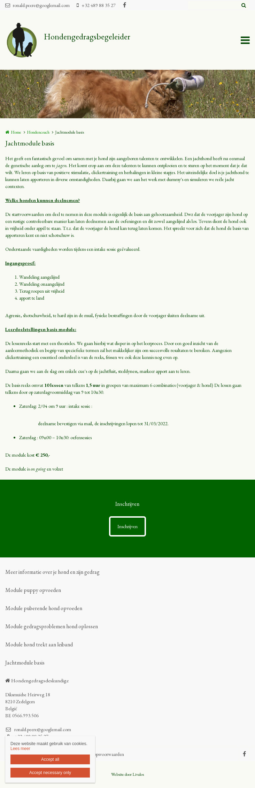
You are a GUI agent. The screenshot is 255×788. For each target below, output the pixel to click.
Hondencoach (38, 132)
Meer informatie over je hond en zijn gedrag (52, 572)
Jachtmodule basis (25, 662)
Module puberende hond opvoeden (43, 608)
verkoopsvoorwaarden (104, 754)
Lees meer (20, 748)
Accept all (50, 759)
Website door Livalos (127, 774)
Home (16, 132)
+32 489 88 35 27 (96, 5)
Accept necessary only (50, 772)
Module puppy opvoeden (33, 590)
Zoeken (243, 5)
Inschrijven (127, 526)
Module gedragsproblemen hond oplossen (51, 626)
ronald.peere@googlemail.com (37, 5)
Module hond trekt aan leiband (39, 644)
